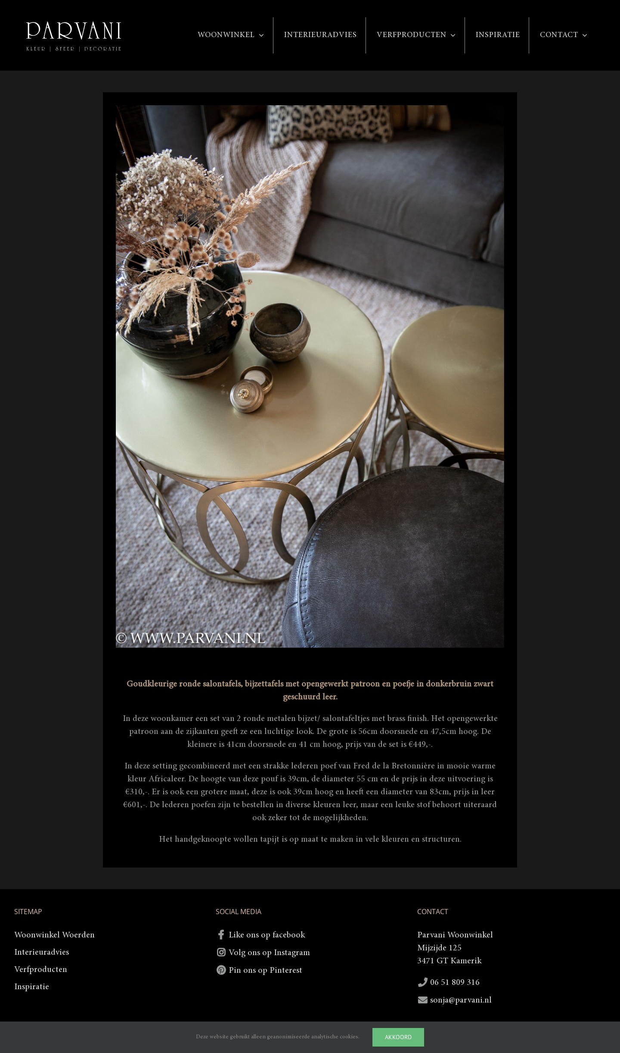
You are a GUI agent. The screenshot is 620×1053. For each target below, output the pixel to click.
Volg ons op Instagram (269, 953)
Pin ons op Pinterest (265, 970)
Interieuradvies (41, 952)
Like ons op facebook (267, 935)
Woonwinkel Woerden (54, 935)
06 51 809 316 (455, 982)
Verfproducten (40, 969)
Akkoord (398, 1037)
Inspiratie (31, 987)
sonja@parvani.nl (461, 1000)
